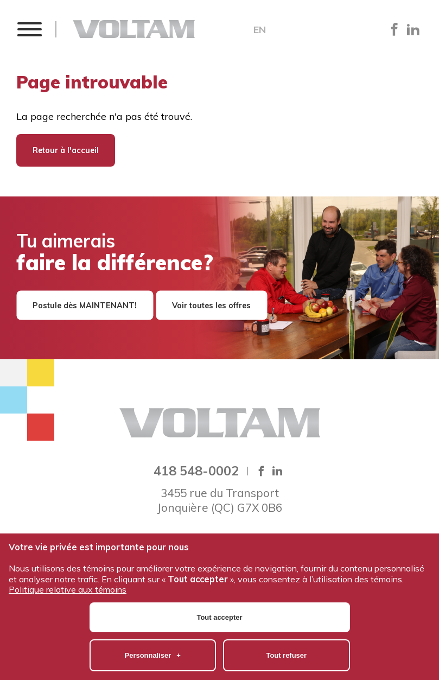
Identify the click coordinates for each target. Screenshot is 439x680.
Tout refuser (286, 607)
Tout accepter (220, 569)
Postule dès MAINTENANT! (85, 305)
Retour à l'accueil (66, 150)
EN (259, 30)
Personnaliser (153, 607)
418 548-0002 (196, 470)
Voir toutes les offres (211, 305)
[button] (29, 29)
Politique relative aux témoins (67, 541)
